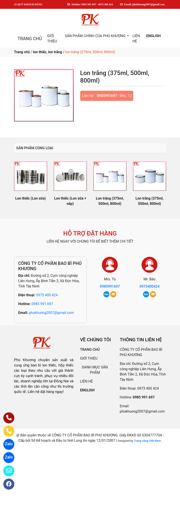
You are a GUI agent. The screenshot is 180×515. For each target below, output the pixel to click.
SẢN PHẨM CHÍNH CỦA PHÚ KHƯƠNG (95, 36)
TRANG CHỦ (30, 38)
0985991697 (107, 96)
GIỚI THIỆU (52, 38)
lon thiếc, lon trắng (47, 52)
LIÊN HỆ (136, 38)
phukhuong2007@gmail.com (51, 313)
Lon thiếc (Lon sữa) (30, 198)
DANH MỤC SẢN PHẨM (95, 370)
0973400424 (149, 286)
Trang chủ (22, 52)
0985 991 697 (42, 304)
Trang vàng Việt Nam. (147, 440)
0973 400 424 (47, 295)
